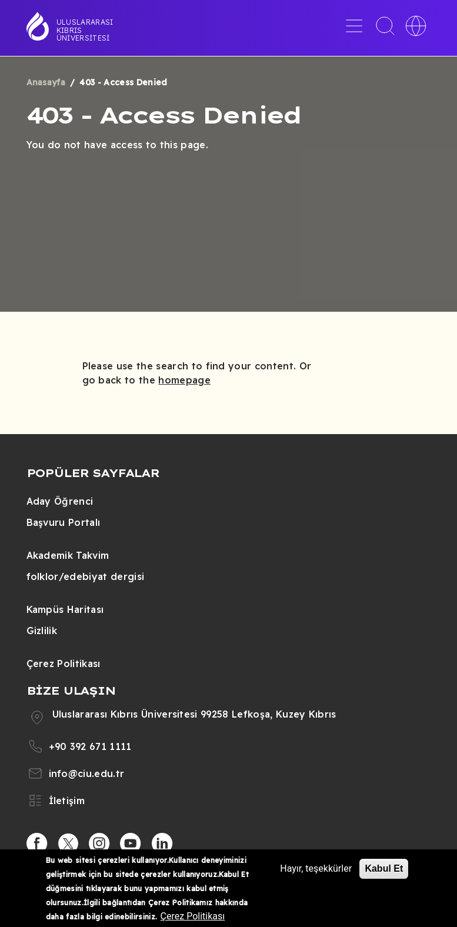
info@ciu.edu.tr (87, 773)
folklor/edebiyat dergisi (85, 576)
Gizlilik (42, 630)
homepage (184, 380)
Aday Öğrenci (60, 501)
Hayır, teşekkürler (316, 868)
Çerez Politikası (63, 663)
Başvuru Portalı (63, 522)
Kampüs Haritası (65, 609)
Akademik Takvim (67, 555)
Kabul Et (384, 868)
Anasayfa (46, 82)
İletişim (67, 800)
